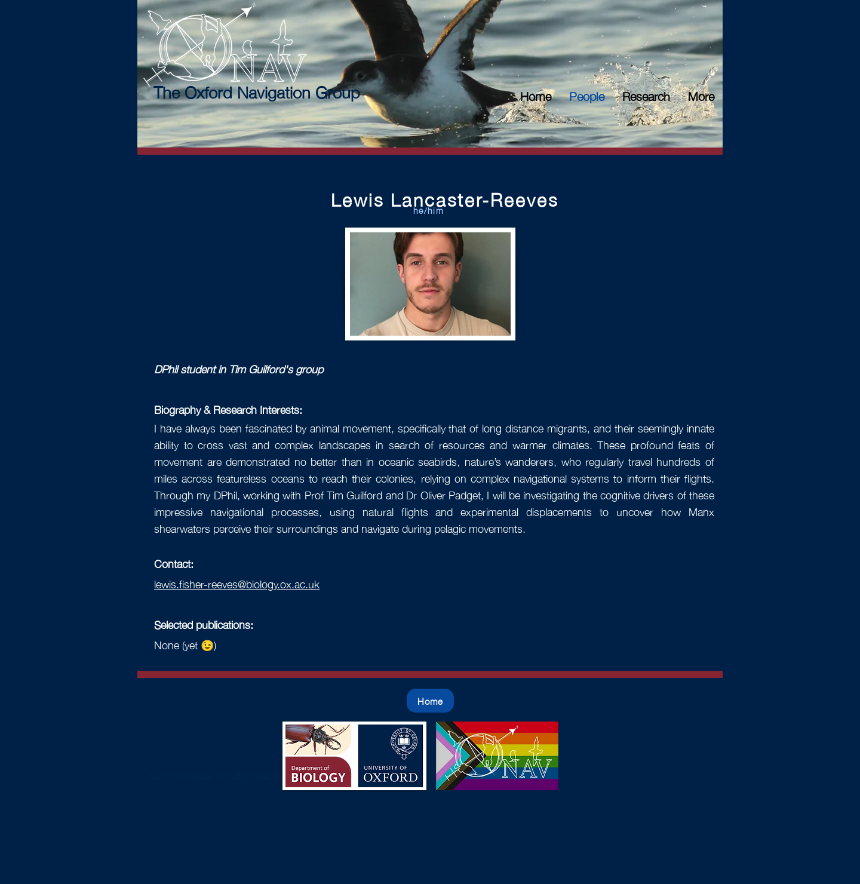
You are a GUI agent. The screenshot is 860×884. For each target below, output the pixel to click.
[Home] (430, 701)
